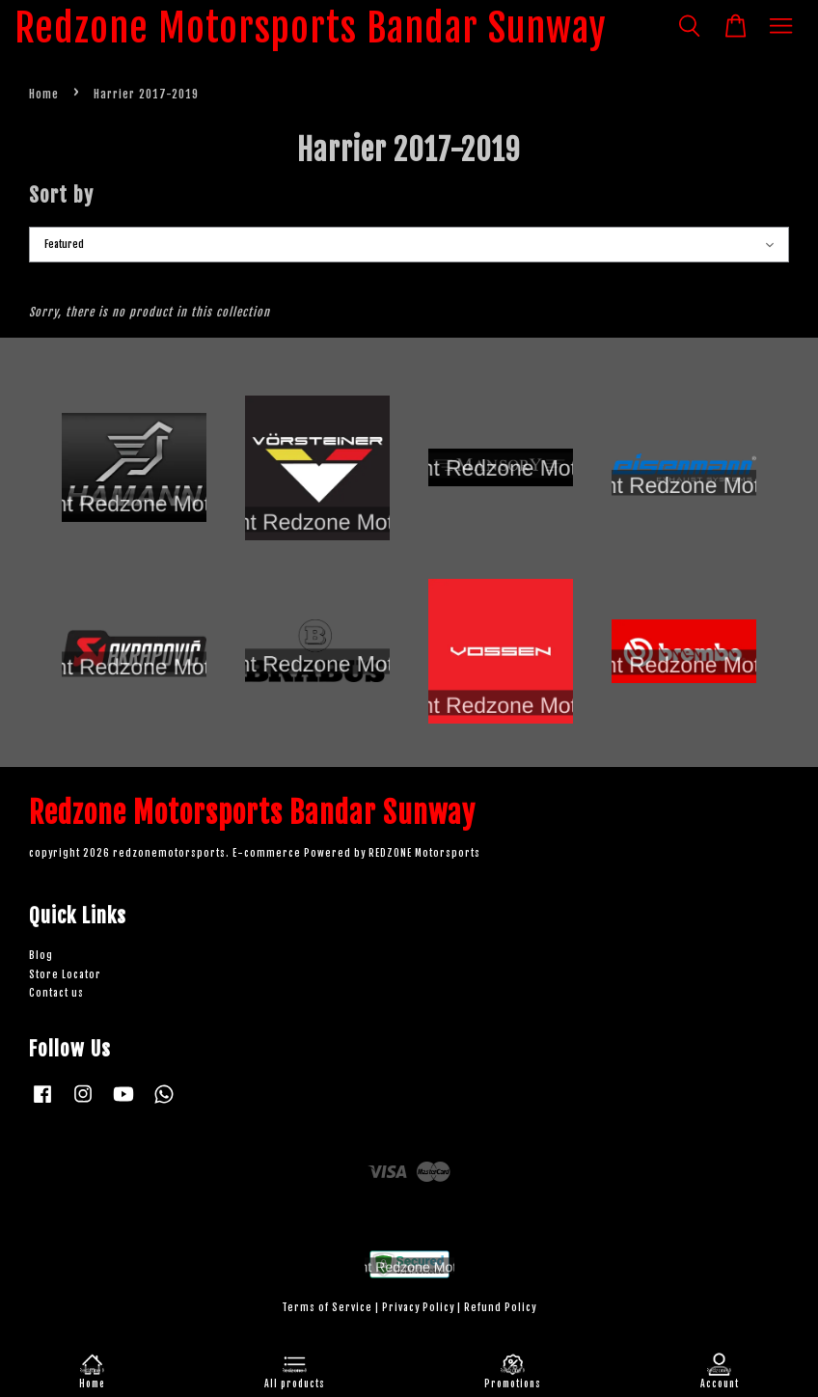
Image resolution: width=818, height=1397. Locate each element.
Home (44, 94)
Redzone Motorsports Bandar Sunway (310, 28)
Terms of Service (327, 1307)
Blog (41, 955)
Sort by (61, 194)
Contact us (56, 993)
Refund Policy (500, 1307)
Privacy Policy (418, 1307)
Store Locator (65, 975)
